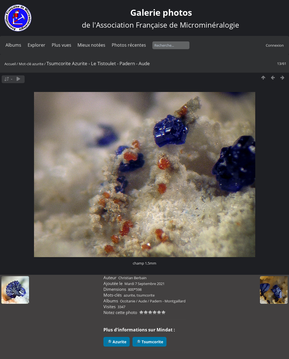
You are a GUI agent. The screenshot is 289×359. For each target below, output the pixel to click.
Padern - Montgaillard (168, 301)
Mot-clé (25, 63)
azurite (37, 63)
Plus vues (61, 45)
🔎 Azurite (116, 341)
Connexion (275, 45)
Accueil (10, 63)
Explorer (36, 45)
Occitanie (127, 301)
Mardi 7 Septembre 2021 (144, 283)
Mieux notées (91, 45)
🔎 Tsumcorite (149, 341)
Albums (13, 45)
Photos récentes (129, 45)
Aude (142, 301)
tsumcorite (146, 295)
